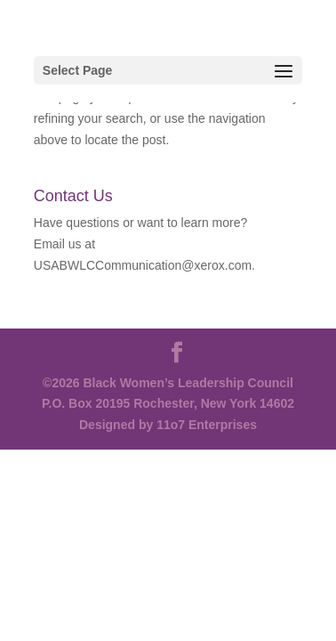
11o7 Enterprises (206, 425)
